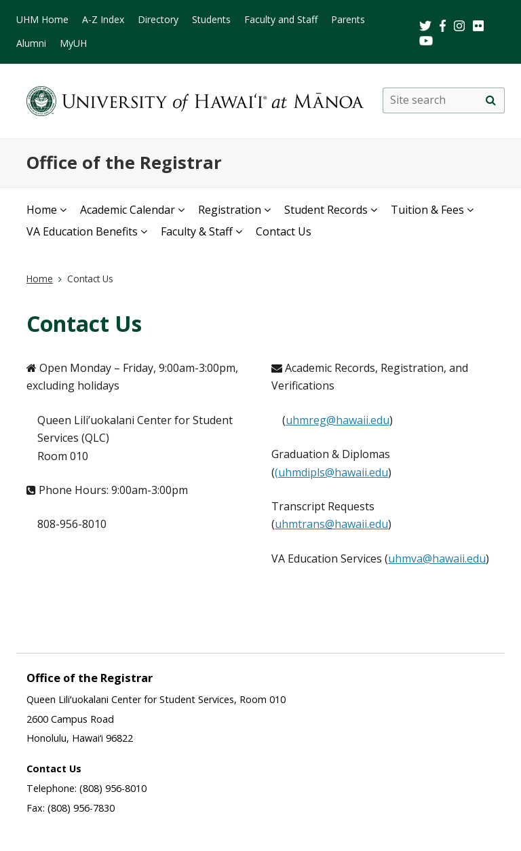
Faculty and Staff (280, 19)
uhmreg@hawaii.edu (337, 420)
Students (211, 19)
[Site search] (490, 100)
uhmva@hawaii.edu (437, 558)
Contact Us (283, 231)
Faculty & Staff (197, 231)
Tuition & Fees (427, 209)
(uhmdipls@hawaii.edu (331, 472)
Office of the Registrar (124, 162)
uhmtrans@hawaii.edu (331, 523)
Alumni (31, 43)
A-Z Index (103, 19)
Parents (348, 19)
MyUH (73, 43)
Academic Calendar (127, 209)
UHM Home (42, 19)
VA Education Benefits (82, 231)
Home (41, 209)
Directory (158, 19)
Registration (229, 209)
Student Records (326, 209)
